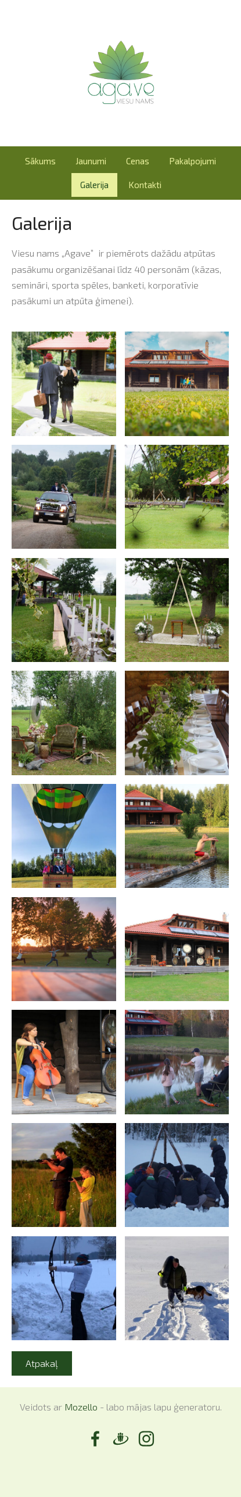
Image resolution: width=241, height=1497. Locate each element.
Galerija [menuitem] (94, 184)
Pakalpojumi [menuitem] (192, 161)
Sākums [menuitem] (40, 161)
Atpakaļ (42, 1363)
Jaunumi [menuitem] (90, 161)
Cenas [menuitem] (137, 161)
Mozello (81, 1406)
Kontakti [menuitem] (144, 184)
